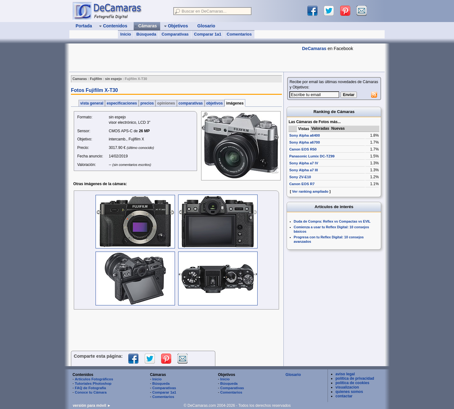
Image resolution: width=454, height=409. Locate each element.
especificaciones (122, 103)
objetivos (214, 103)
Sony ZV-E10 (300, 177)
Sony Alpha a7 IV (303, 163)
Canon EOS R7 (301, 184)
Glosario (293, 374)
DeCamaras (314, 48)
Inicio (125, 34)
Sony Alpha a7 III (303, 170)
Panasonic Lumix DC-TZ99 (312, 156)
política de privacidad (354, 378)
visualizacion (347, 387)
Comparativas (175, 34)
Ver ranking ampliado (310, 191)
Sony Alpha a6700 (304, 142)
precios (147, 103)
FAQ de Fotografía (90, 388)
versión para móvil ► (92, 405)
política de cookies (352, 383)
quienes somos (349, 391)
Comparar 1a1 (207, 34)
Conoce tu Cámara (91, 392)
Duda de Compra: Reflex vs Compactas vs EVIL (332, 221)
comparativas (191, 103)
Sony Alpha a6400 (304, 135)
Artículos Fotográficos (94, 379)
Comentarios (239, 34)
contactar (343, 396)
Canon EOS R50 (303, 149)
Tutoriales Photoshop (93, 383)
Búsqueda (146, 34)
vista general (91, 103)
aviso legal (345, 374)
